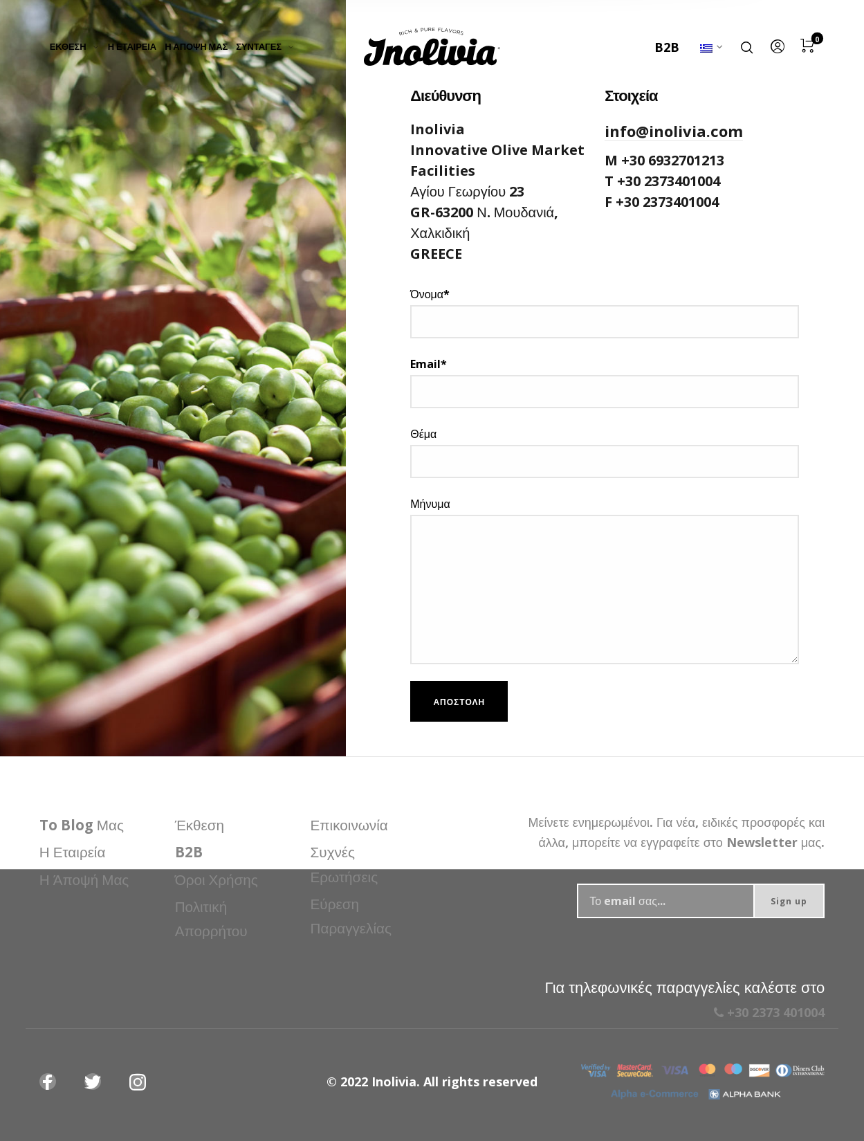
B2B (666, 47)
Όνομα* (604, 312)
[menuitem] (79, 47)
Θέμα (604, 452)
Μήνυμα (604, 580)
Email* (604, 382)
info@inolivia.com (674, 130)
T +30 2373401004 (662, 181)
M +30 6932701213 (664, 160)
